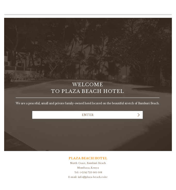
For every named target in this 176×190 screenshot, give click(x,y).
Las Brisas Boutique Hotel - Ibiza (87, 62)
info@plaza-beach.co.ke (93, 177)
